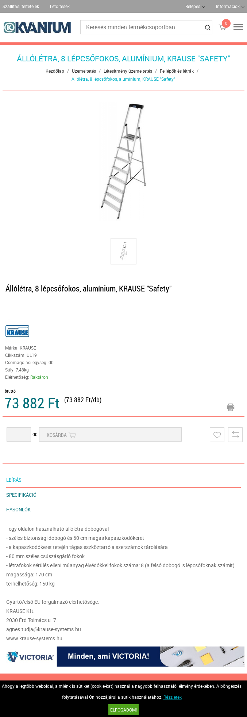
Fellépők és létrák (177, 71)
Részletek (172, 697)
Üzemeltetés (84, 71)
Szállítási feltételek (21, 6)
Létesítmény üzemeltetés (128, 71)
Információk (228, 6)
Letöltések (60, 6)
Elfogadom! (123, 710)
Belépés (192, 6)
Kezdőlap (55, 71)
